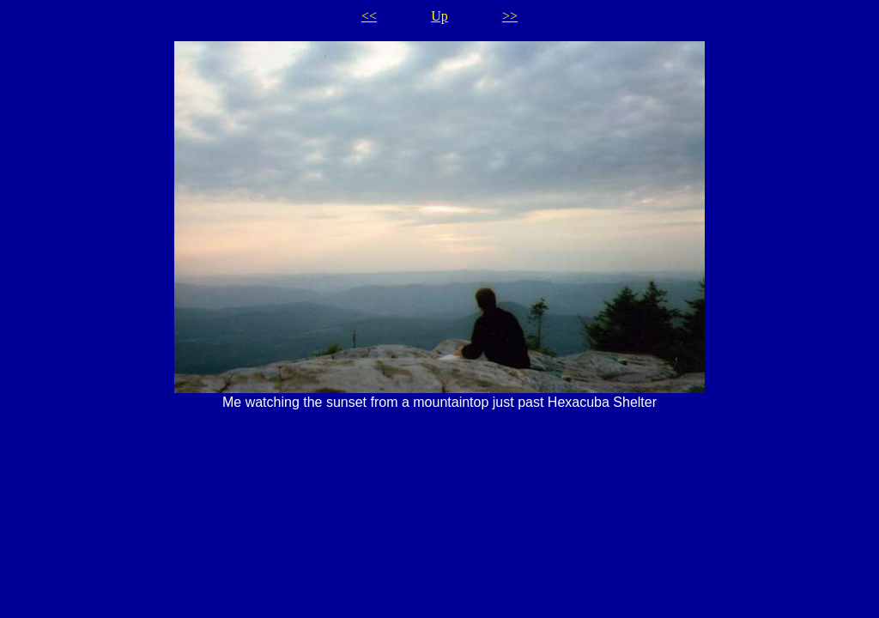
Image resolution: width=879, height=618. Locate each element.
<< (369, 16)
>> (510, 16)
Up (439, 16)
